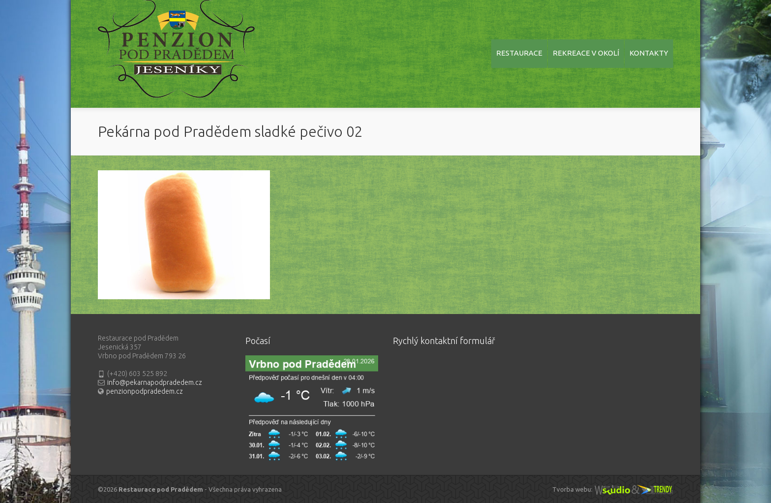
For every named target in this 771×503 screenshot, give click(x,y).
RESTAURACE (519, 53)
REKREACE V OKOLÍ (586, 53)
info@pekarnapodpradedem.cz (154, 382)
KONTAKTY (648, 53)
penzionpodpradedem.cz (144, 391)
